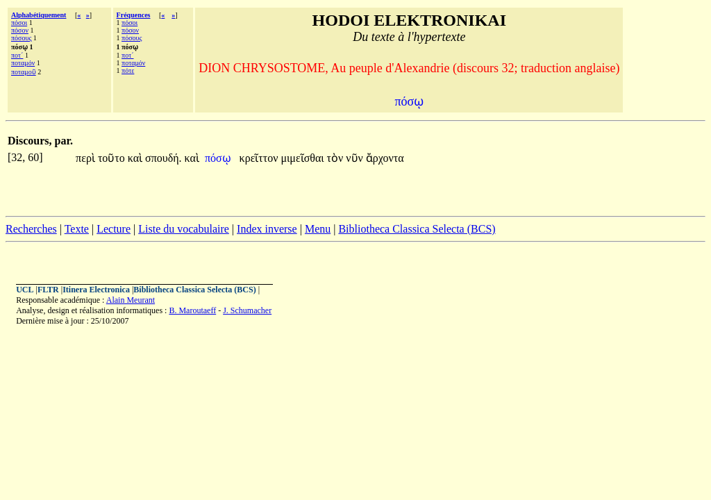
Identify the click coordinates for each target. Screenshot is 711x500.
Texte (77, 229)
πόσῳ (219, 158)
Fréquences (134, 15)
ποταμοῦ (23, 72)
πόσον (19, 30)
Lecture (114, 229)
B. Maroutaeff (192, 310)
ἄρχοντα (385, 158)
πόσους (21, 38)
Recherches (31, 229)
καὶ (136, 158)
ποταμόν (23, 63)
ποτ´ (17, 55)
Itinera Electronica (96, 289)
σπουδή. (163, 158)
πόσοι (19, 22)
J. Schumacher (247, 310)
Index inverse (267, 229)
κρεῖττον (260, 158)
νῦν (355, 158)
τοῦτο (113, 158)
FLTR (48, 289)
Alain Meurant (130, 300)
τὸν (336, 158)
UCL (24, 289)
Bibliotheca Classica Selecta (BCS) (416, 229)
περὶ (87, 158)
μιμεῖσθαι (303, 158)
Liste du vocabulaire (183, 229)
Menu (318, 229)
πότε (128, 70)
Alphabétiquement (38, 15)
